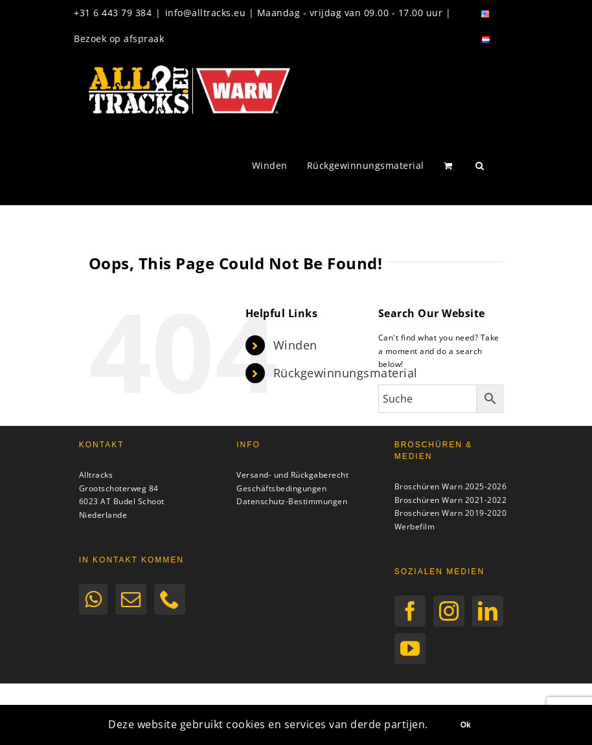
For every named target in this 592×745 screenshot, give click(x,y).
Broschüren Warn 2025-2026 (450, 486)
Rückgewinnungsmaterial (345, 373)
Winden (295, 345)
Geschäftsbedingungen (281, 488)
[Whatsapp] (93, 599)
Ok (466, 724)
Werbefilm (414, 526)
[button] (479, 166)
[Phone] (170, 599)
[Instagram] (449, 611)
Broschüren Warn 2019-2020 (450, 512)
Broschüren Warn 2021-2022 (450, 500)
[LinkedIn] (488, 611)
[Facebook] (410, 611)
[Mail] (131, 599)
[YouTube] (410, 648)
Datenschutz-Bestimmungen (291, 501)
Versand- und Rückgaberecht (292, 474)
